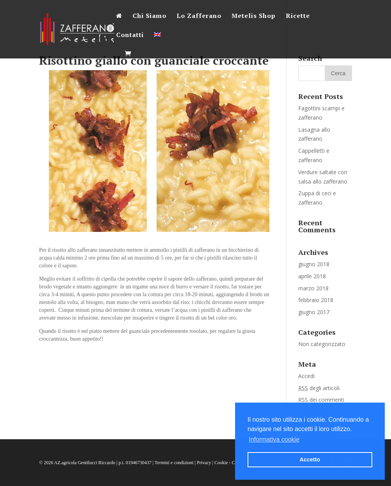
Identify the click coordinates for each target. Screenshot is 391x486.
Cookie (221, 462)
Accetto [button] (310, 459)
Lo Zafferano (199, 16)
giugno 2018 (313, 264)
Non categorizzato (321, 344)
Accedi (306, 376)
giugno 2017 (313, 312)
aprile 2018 (312, 276)
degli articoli (319, 388)
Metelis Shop (254, 16)
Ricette (298, 16)
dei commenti (321, 399)
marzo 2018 (313, 288)
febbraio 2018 (315, 300)
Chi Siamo (149, 16)
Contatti (130, 35)
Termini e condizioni (174, 462)
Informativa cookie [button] (274, 439)
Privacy (204, 462)
